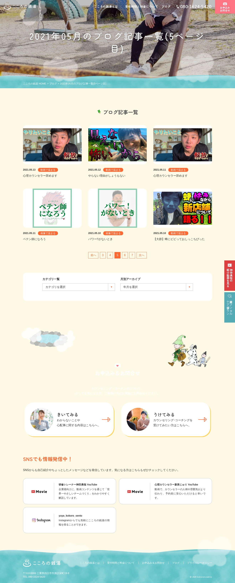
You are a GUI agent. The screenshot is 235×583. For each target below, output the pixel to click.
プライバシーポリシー (199, 563)
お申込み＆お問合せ (153, 563)
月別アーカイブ (130, 279)
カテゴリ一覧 (51, 279)
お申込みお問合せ (225, 9)
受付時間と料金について (141, 7)
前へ (93, 255)
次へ (141, 255)
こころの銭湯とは (106, 7)
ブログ (166, 7)
